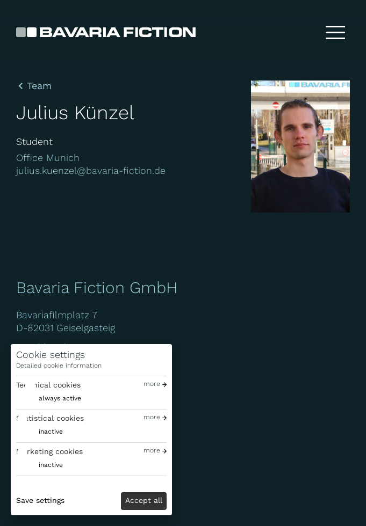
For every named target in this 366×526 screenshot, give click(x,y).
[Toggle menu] (335, 32)
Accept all (143, 500)
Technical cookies (48, 385)
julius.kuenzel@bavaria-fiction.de (91, 170)
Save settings (40, 500)
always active (60, 398)
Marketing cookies (49, 451)
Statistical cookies (50, 418)
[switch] (48, 398)
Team (39, 86)
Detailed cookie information (59, 365)
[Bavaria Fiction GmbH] (106, 32)
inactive (51, 431)
